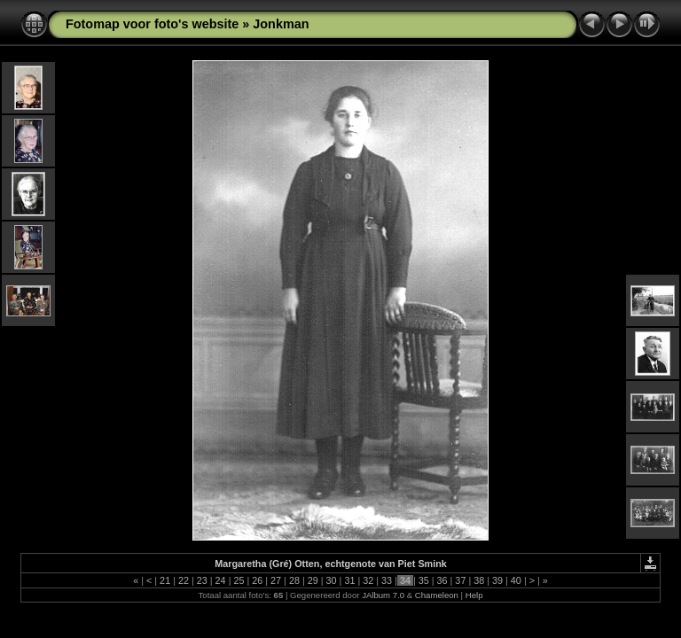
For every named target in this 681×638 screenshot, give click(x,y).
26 (257, 580)
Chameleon (436, 595)
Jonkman (281, 24)
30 (332, 580)
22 (184, 580)
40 (516, 580)
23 (202, 580)
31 (349, 580)
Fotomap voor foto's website (152, 24)
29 (313, 580)
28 (294, 580)
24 (221, 580)
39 (497, 580)
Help (474, 595)
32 (368, 580)
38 (479, 580)
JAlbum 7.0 (383, 595)
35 (424, 580)
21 (165, 580)
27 (276, 580)
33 (387, 580)
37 (460, 580)
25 (239, 580)
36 (442, 580)
